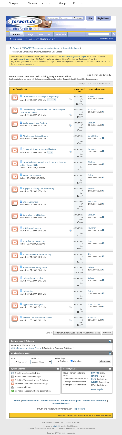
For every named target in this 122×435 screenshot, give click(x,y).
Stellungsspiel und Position (35, 123)
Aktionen (33, 39)
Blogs (30, 34)
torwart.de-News (60, 403)
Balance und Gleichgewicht (35, 267)
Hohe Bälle (28, 291)
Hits (79, 91)
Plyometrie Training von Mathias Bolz (39, 149)
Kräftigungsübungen (32, 228)
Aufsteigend (61, 361)
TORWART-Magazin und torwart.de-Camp (40, 48)
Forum (78, 3)
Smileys (94, 376)
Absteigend (76, 361)
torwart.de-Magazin (71, 400)
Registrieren (103, 18)
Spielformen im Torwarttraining (37, 254)
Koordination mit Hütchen (34, 241)
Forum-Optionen (83, 84)
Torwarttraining (40, 3)
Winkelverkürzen (30, 202)
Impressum (79, 408)
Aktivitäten (60, 34)
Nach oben (107, 333)
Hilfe (90, 18)
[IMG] (94, 379)
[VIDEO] (94, 382)
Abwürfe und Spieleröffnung (35, 136)
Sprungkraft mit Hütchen (34, 215)
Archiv (97, 415)
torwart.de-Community (95, 400)
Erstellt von (22, 89)
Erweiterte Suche (105, 39)
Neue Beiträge (16, 39)
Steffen (22, 167)
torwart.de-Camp (71, 48)
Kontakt (61, 415)
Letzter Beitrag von (97, 89)
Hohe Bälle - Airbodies (33, 278)
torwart (23, 100)
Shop (62, 3)
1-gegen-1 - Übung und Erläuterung (38, 188)
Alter (13, 358)
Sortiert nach (36, 358)
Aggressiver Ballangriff (33, 304)
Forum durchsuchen (101, 84)
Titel (13, 89)
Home (17, 400)
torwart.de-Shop (30, 400)
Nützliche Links (46, 39)
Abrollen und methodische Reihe (37, 317)
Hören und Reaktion (32, 175)
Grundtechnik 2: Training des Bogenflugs (41, 96)
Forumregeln (97, 389)
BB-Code (95, 372)
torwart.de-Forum (50, 400)
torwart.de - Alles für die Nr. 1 (79, 415)
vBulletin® (56, 426)
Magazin (15, 3)
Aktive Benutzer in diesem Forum (26, 348)
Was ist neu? (45, 34)
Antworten (79, 89)
